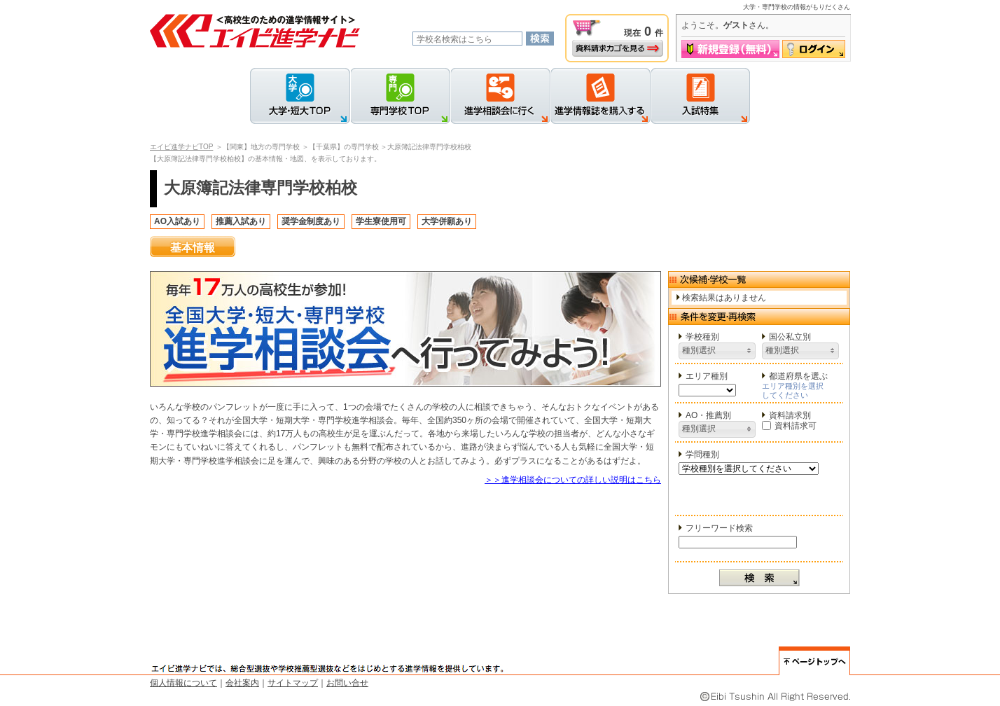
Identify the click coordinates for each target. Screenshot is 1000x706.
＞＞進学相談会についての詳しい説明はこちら (573, 480)
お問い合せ (347, 683)
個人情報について (183, 683)
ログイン (813, 49)
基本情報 (192, 248)
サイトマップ (293, 683)
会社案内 (242, 683)
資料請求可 (789, 426)
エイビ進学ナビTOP (181, 147)
